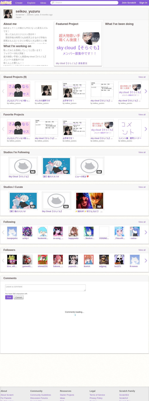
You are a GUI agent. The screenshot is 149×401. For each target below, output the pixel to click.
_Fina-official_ (120, 238)
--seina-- (133, 238)
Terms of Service (97, 395)
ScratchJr (123, 398)
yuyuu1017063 (73, 266)
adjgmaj (102, 266)
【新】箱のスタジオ (50, 177)
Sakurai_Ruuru (58, 266)
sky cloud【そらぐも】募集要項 (71, 63)
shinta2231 (43, 266)
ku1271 (118, 266)
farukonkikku (43, 238)
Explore (31, 2)
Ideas (43, 2)
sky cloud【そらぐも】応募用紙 (102, 101)
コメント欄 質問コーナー (129, 138)
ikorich (87, 266)
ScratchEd (124, 395)
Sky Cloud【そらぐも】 (19, 177)
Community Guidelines (40, 395)
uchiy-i (25, 238)
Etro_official (12, 266)
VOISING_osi (104, 238)
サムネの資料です (42, 101)
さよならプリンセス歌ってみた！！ (18, 101)
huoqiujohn (12, 238)
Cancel (19, 297)
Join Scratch (129, 2)
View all (142, 77)
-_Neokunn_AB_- (89, 238)
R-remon (134, 266)
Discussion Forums (39, 398)
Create (18, 2)
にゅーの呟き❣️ (82, 177)
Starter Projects (67, 395)
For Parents (6, 398)
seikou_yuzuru (15, 103)
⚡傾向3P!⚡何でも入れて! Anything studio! (89, 211)
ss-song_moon (58, 238)
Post (9, 297)
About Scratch (7, 395)
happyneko (73, 238)
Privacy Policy (96, 398)
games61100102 (27, 266)
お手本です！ (68, 101)
